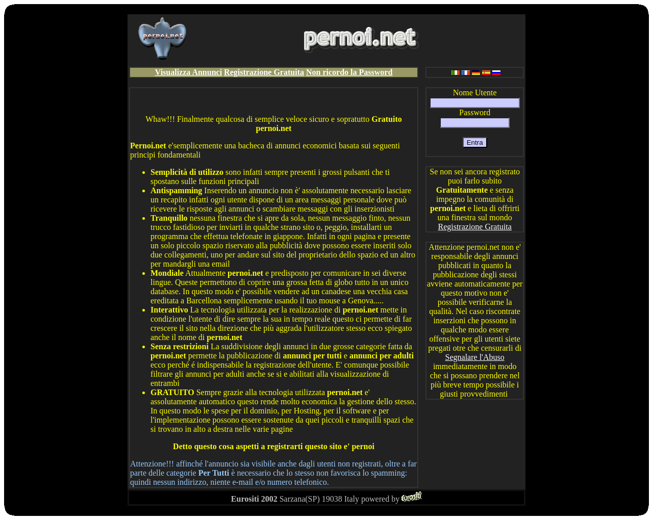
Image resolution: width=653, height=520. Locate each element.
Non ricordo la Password (349, 72)
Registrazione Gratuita (264, 72)
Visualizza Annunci (188, 72)
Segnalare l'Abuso (475, 357)
